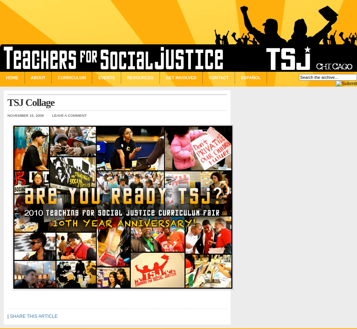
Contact (219, 77)
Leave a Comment (69, 115)
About (38, 77)
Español (251, 77)
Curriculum (72, 77)
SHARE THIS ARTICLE (34, 316)
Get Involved (181, 77)
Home (12, 77)
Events (106, 77)
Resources (140, 77)
